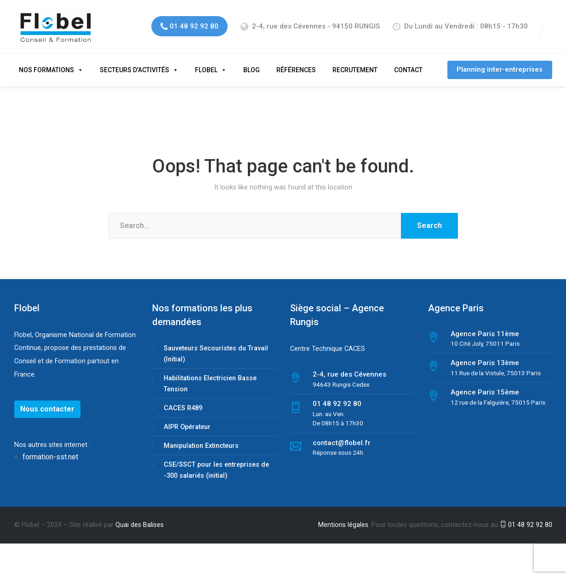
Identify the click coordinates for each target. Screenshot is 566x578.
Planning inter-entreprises (500, 61)
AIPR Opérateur (187, 419)
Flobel (206, 61)
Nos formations (46, 61)
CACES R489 (183, 400)
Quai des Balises (139, 517)
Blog (251, 61)
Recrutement (354, 61)
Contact (408, 61)
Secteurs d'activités (134, 61)
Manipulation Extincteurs (201, 437)
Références (296, 61)
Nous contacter (47, 400)
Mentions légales (343, 517)
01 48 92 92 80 (526, 517)
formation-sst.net (51, 449)
